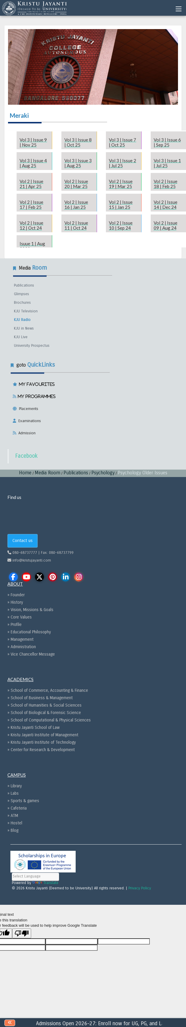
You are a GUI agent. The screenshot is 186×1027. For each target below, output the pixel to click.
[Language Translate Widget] (35, 876)
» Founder (16, 594)
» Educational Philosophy (29, 632)
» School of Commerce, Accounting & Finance (47, 690)
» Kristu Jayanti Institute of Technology (41, 742)
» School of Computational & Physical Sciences (49, 720)
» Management (20, 639)
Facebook (26, 456)
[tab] (93, 398)
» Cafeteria (17, 808)
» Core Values (19, 617)
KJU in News (24, 328)
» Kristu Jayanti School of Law (33, 727)
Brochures (22, 302)
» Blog (12, 830)
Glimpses (21, 294)
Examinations (28, 421)
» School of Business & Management (40, 697)
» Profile (14, 624)
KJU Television (26, 311)
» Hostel (14, 823)
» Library (14, 785)
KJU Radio (22, 319)
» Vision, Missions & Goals (30, 609)
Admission (26, 433)
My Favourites (36, 384)
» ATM (12, 815)
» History (15, 602)
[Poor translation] (21, 933)
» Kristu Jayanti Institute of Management (42, 734)
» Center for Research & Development (41, 749)
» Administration (21, 646)
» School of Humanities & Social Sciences (44, 705)
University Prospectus (32, 345)
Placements (27, 408)
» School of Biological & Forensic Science (44, 712)
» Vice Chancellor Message (31, 654)
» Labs (13, 793)
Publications (24, 285)
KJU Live (21, 337)
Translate (45, 882)
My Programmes (35, 396)
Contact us (22, 540)
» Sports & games (23, 800)
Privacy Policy (139, 888)
